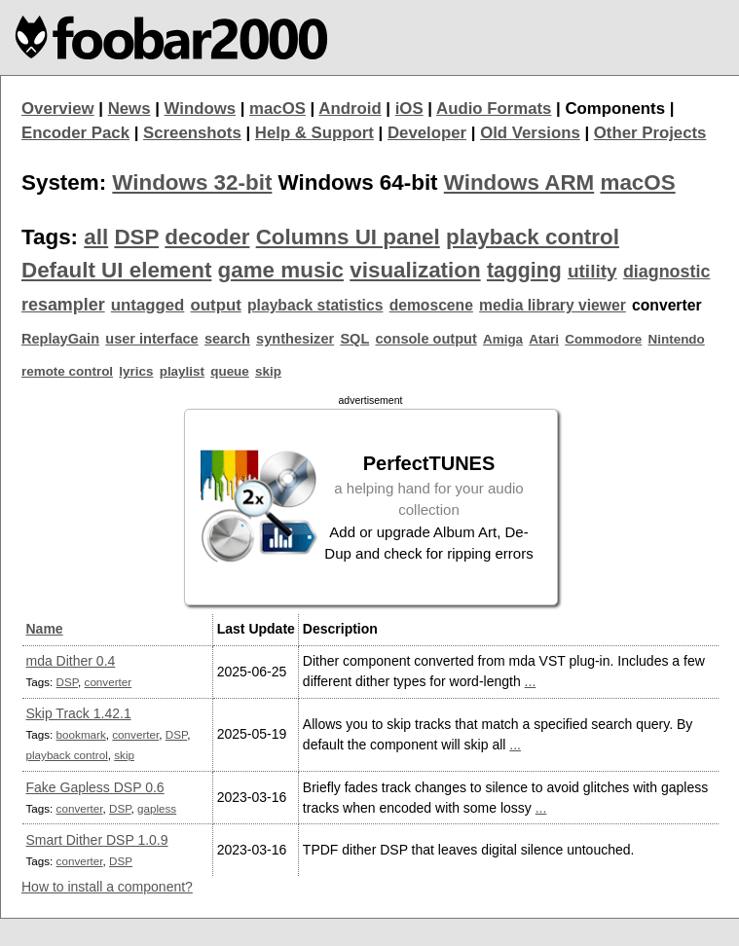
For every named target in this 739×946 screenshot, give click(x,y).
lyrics (136, 371)
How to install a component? (107, 886)
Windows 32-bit (192, 182)
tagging (524, 270)
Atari (544, 339)
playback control (532, 237)
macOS (277, 108)
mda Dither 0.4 (71, 661)
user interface (151, 338)
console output (426, 338)
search (227, 338)
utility (592, 271)
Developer (427, 133)
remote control (67, 371)
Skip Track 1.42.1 (78, 713)
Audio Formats (493, 108)
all (96, 237)
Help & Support (314, 133)
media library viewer (552, 305)
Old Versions (530, 133)
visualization (415, 270)
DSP (136, 237)
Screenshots (192, 133)
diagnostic (667, 271)
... (530, 681)
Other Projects (650, 133)
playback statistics (315, 305)
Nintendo (676, 339)
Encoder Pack (75, 133)
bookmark (81, 734)
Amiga (503, 339)
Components (615, 108)
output (216, 305)
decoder (207, 237)
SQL (354, 338)
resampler (63, 304)
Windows (201, 108)
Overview (57, 108)
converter (108, 681)
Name (44, 629)
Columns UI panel (348, 237)
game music (281, 270)
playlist (182, 371)
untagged (148, 305)
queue (229, 371)
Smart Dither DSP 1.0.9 (97, 840)
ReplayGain (60, 338)
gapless (156, 808)
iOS (409, 108)
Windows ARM (519, 182)
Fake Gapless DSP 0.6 (95, 787)
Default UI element (116, 270)
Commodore (603, 339)
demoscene (431, 305)
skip (268, 371)
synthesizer (295, 338)
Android (349, 108)
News (129, 108)
